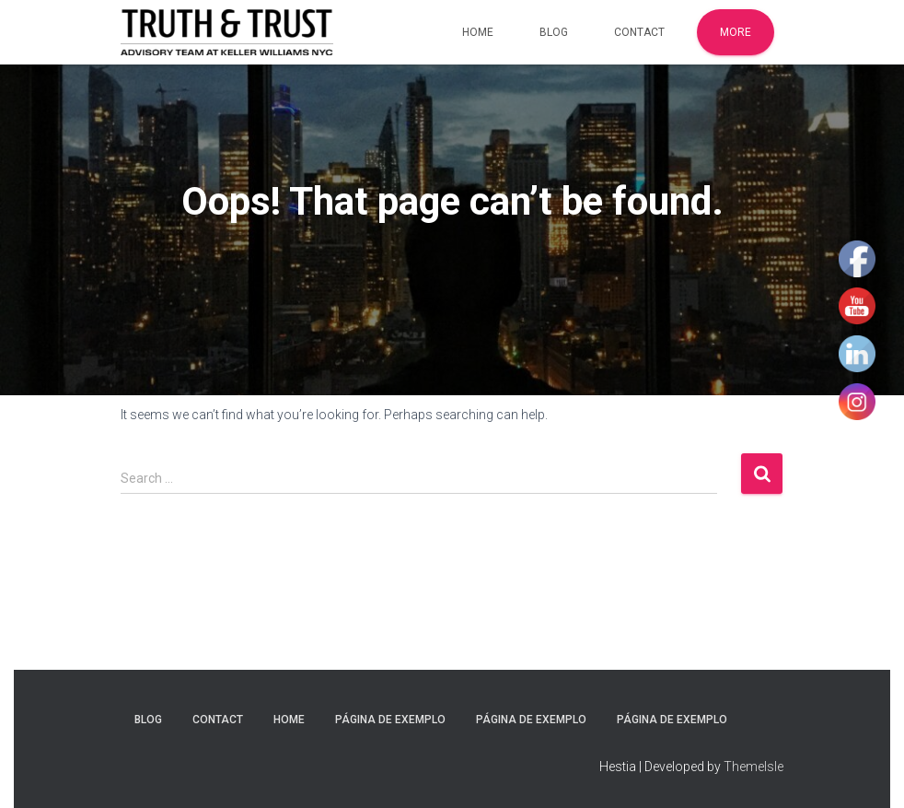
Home (477, 32)
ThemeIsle (753, 766)
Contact (639, 32)
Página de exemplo (390, 719)
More (735, 32)
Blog (553, 32)
